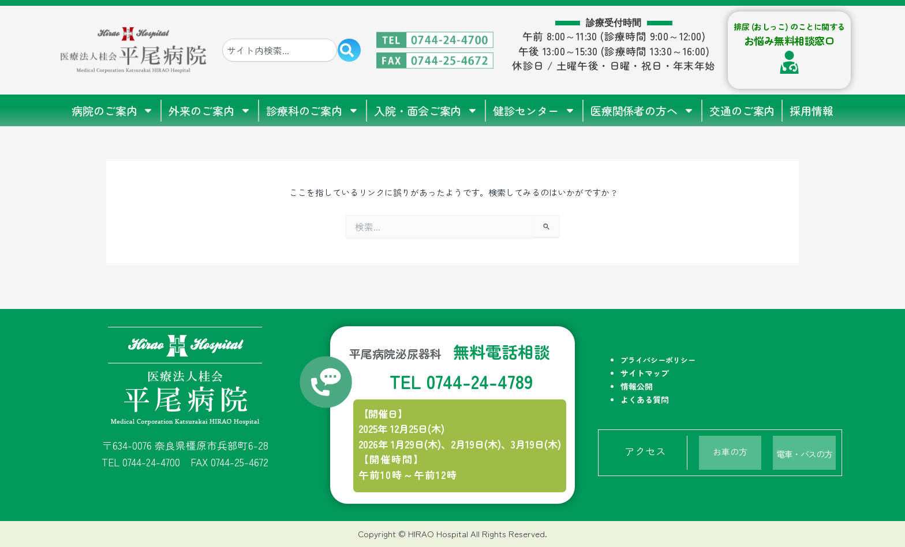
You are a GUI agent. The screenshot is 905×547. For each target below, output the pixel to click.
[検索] (349, 50)
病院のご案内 (113, 110)
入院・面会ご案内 (426, 110)
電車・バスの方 (804, 451)
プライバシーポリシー (657, 359)
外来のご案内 (209, 110)
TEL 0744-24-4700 (141, 461)
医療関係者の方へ (642, 110)
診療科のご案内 (312, 110)
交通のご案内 (742, 110)
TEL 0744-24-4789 (460, 379)
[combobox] (279, 50)
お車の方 (730, 450)
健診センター (534, 110)
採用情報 (811, 110)
